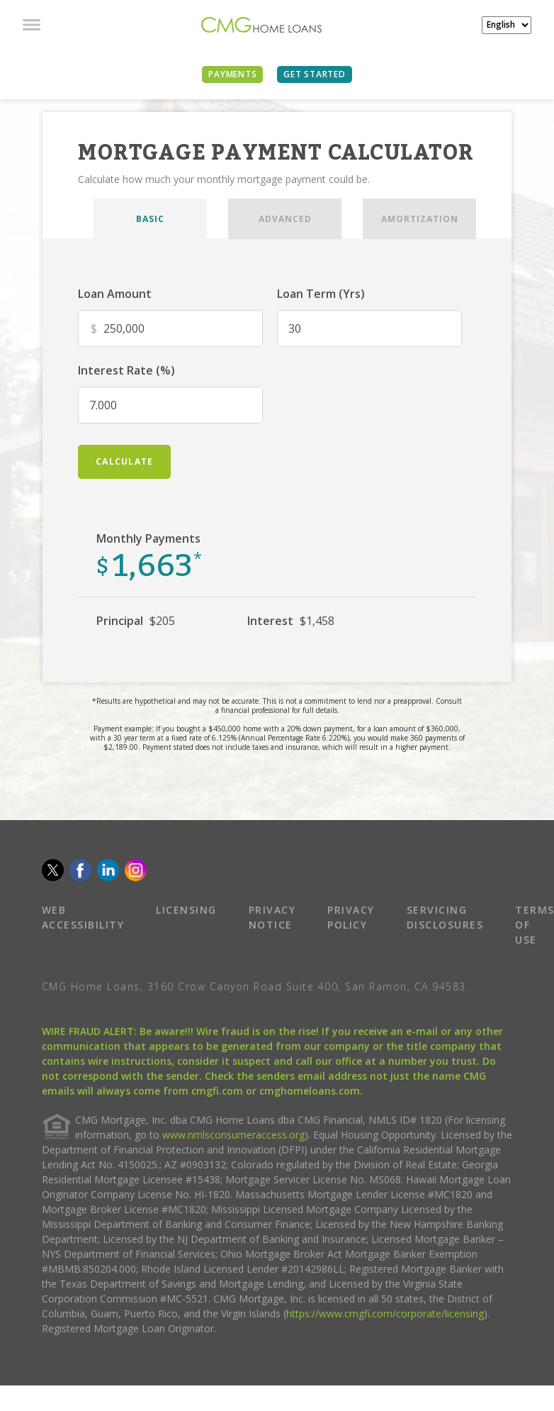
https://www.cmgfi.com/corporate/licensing (385, 1313)
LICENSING (186, 910)
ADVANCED (285, 219)
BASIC (150, 219)
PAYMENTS (232, 74)
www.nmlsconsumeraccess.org (233, 1134)
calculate (124, 461)
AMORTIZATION (419, 219)
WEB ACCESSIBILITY (83, 917)
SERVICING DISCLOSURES (445, 917)
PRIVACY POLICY (351, 917)
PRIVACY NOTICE (272, 917)
